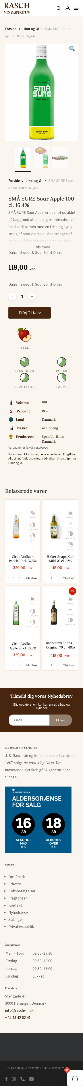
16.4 (45, 411)
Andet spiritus (31, 458)
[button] (76, 8)
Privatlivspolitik (21, 926)
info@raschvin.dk (19, 1010)
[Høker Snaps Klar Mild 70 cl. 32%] (53, 526)
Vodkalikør (49, 458)
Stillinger (15, 919)
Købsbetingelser (21, 890)
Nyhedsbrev (18, 912)
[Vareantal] (22, 296)
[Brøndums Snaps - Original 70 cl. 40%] (53, 612)
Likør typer (31, 454)
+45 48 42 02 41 (18, 1017)
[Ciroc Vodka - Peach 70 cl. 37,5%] (16, 526)
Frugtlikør (69, 454)
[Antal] (14, 578)
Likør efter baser (51, 454)
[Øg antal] (19, 578)
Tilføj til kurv (29, 312)
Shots (61, 458)
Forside (11, 28)
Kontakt (15, 905)
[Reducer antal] (8, 578)
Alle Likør (14, 458)
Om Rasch (16, 876)
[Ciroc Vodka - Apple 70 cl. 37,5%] (16, 613)
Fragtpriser (17, 898)
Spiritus (71, 458)
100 (44, 402)
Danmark (49, 419)
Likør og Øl (30, 28)
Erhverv (14, 883)
